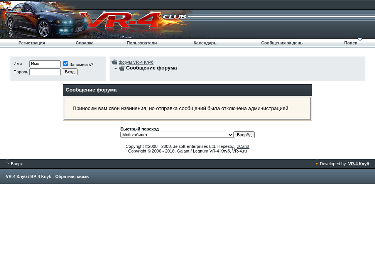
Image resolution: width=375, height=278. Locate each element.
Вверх (14, 163)
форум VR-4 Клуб (136, 62)
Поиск (350, 43)
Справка (84, 43)
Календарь (205, 43)
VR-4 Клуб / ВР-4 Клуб (28, 176)
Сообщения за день (281, 43)
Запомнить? (78, 64)
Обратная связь (72, 176)
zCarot (243, 146)
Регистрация (32, 43)
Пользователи (142, 43)
